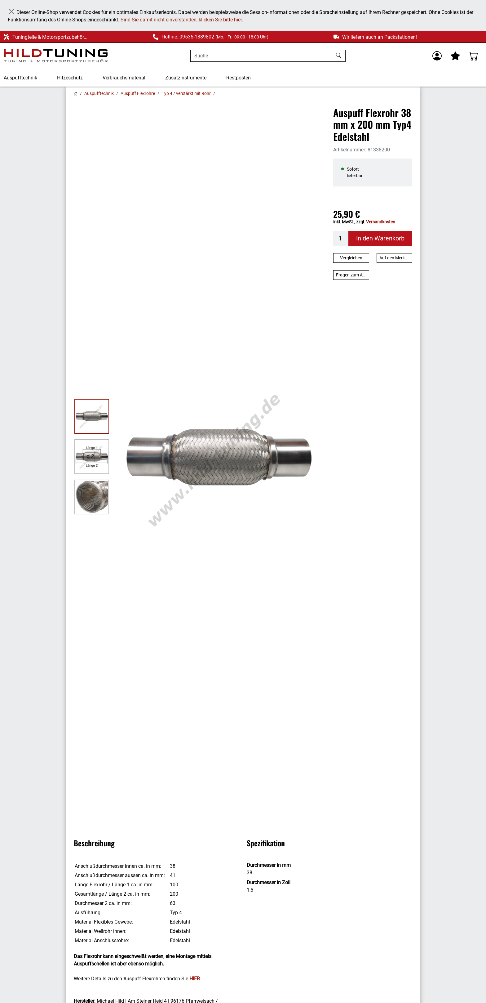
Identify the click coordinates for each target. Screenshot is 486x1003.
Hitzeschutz (70, 78)
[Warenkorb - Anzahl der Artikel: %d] (473, 56)
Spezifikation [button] (266, 843)
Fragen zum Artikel (352, 274)
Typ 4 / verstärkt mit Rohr (186, 93)
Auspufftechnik (20, 78)
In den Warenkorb (380, 238)
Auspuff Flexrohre (138, 93)
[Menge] (341, 238)
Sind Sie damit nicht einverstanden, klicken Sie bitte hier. (182, 20)
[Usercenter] (437, 56)
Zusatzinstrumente (185, 78)
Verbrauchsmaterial (124, 78)
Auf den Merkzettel (396, 257)
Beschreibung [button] (94, 843)
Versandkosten (380, 221)
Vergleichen (351, 257)
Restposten (238, 78)
